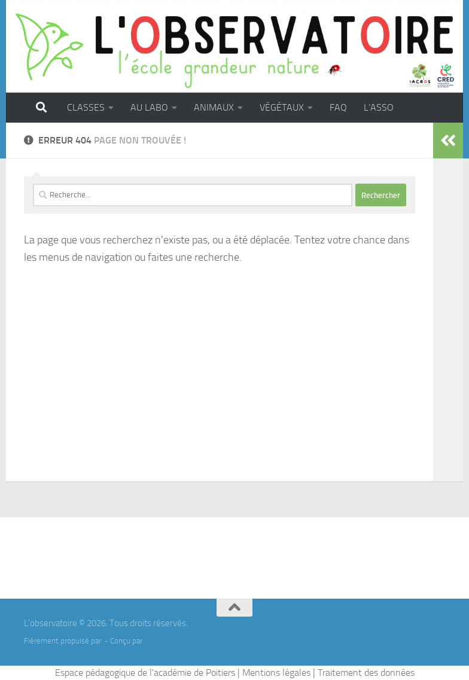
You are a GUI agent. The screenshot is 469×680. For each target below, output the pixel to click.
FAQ (338, 107)
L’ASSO (379, 107)
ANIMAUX (214, 107)
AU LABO (149, 107)
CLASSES (86, 107)
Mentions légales (276, 672)
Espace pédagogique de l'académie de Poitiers (145, 672)
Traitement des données (366, 672)
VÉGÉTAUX (282, 107)
